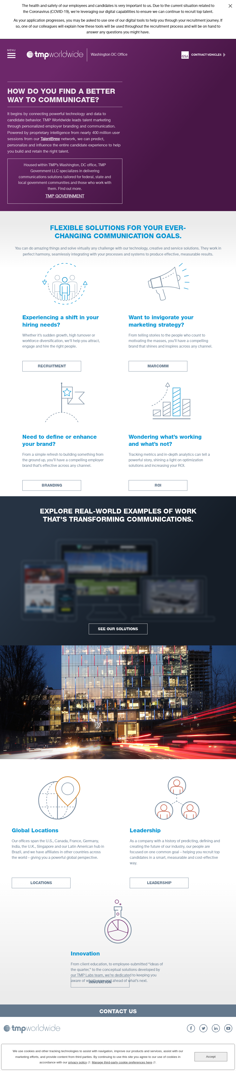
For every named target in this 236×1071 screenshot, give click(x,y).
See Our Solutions (118, 629)
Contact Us (118, 1011)
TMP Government (64, 196)
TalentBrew (50, 139)
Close (230, 5)
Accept (210, 1056)
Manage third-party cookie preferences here (123, 1062)
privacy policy (79, 1062)
